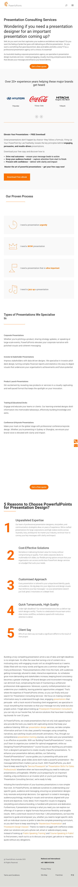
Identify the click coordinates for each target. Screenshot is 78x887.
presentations (60, 699)
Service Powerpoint (36, 766)
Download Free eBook (17, 177)
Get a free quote (39, 66)
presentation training (27, 737)
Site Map (44, 875)
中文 (72, 875)
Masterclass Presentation (50, 823)
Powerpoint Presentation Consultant (55, 709)
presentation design (37, 727)
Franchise (59, 875)
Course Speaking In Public (61, 833)
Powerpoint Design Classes (16, 827)
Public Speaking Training (34, 833)
